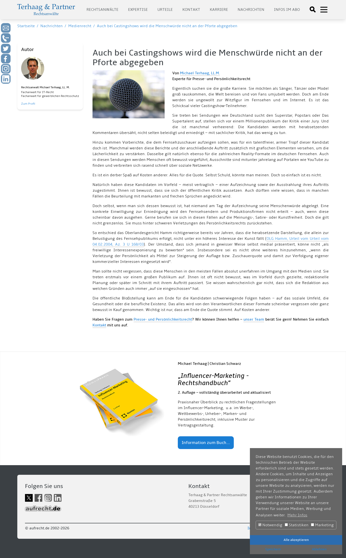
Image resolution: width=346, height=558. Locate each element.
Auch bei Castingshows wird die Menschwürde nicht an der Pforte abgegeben (167, 26)
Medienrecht (79, 26)
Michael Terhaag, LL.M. (200, 73)
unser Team (253, 319)
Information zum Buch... (206, 442)
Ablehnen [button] (319, 549)
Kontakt (191, 9)
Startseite (26, 26)
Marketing (322, 525)
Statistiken (297, 525)
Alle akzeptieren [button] (296, 540)
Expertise (138, 9)
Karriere (219, 9)
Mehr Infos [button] (297, 515)
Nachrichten (251, 9)
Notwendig (270, 525)
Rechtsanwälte (102, 9)
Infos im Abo (287, 9)
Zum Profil (28, 104)
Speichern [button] (273, 549)
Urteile (165, 9)
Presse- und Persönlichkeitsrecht (163, 319)
